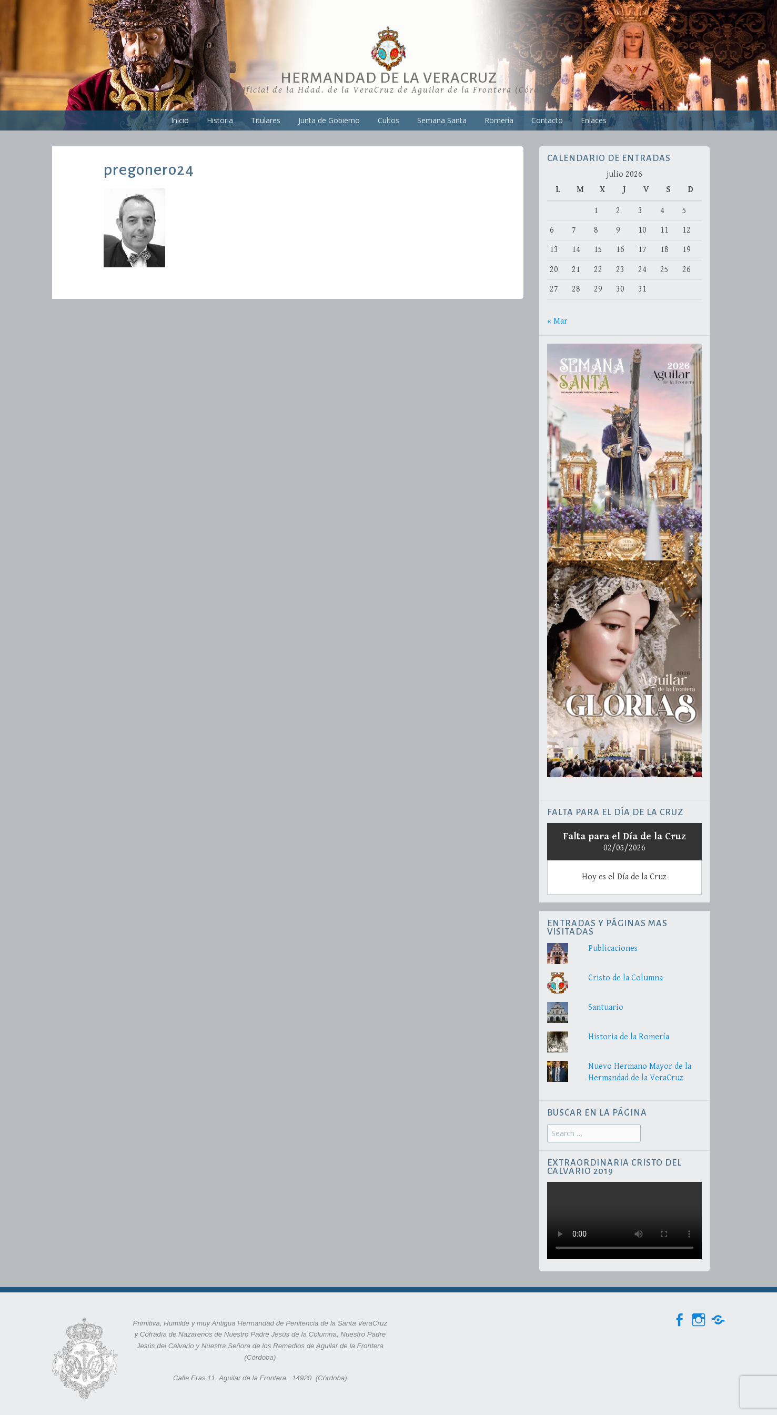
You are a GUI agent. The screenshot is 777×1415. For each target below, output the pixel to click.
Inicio (180, 120)
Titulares (265, 120)
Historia (220, 120)
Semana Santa (442, 120)
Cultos (388, 120)
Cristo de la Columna (625, 978)
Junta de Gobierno (329, 120)
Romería (499, 120)
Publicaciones (613, 949)
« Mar (557, 321)
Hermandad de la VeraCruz (388, 78)
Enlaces (594, 120)
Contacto (547, 120)
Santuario (605, 1007)
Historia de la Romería (628, 1037)
